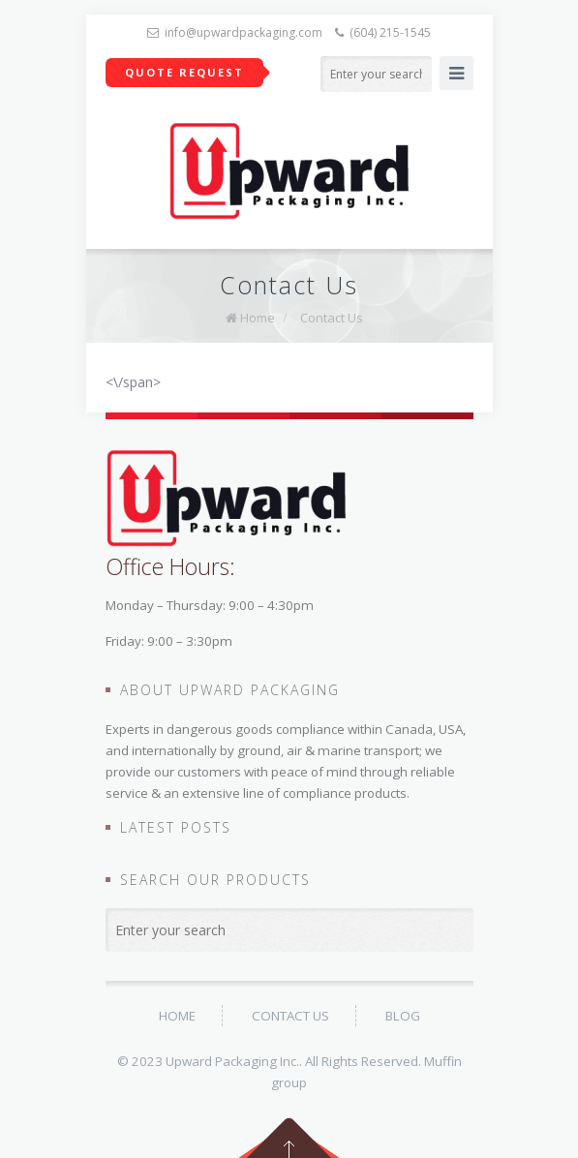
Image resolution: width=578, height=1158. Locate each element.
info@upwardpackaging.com (243, 32)
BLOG (402, 1015)
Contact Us (331, 317)
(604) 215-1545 (390, 32)
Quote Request (184, 72)
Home (257, 317)
